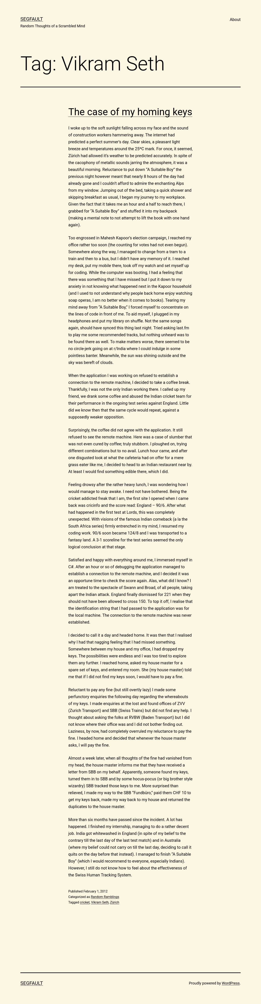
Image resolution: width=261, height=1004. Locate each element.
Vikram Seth (100, 902)
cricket (85, 902)
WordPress (231, 983)
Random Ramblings (105, 897)
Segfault (31, 19)
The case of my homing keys (130, 112)
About (235, 19)
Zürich (114, 902)
